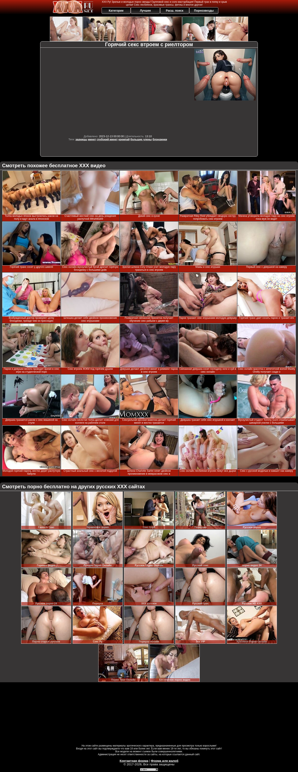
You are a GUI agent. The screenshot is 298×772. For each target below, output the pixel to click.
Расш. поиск (174, 10)
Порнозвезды (204, 10)
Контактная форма (134, 760)
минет (92, 139)
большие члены (141, 139)
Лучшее (145, 10)
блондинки (160, 139)
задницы (81, 139)
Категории (116, 10)
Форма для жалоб (164, 760)
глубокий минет (107, 139)
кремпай (124, 139)
